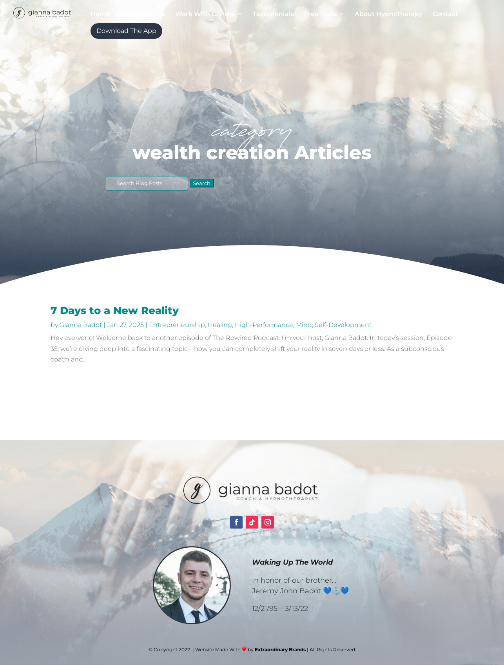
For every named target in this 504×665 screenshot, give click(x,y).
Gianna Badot (81, 325)
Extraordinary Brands (280, 649)
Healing (220, 325)
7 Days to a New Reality (115, 310)
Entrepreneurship (177, 325)
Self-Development (343, 325)
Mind (304, 325)
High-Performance (264, 325)
